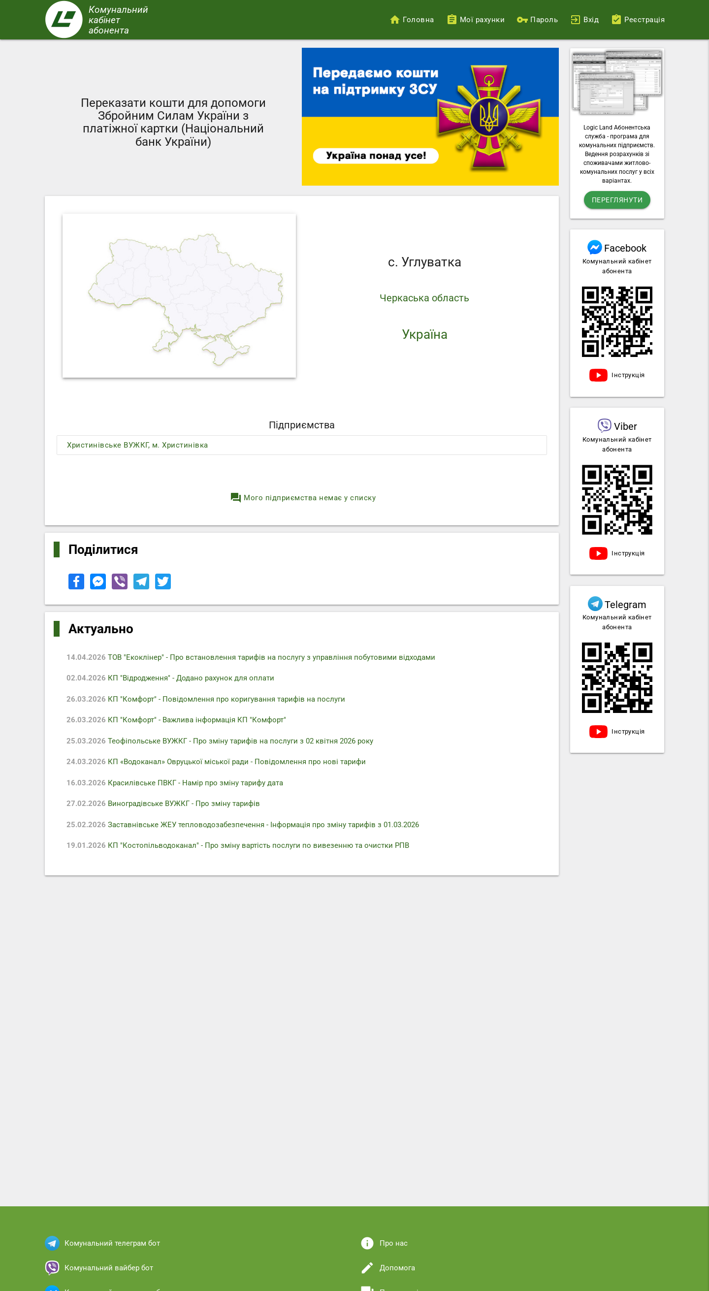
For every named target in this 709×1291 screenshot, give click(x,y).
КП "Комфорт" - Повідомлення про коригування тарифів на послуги (205, 699)
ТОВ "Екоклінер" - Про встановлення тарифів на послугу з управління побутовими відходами (250, 657)
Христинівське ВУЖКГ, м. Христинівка (137, 445)
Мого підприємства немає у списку (303, 498)
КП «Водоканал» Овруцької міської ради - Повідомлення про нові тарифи (216, 761)
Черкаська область (424, 298)
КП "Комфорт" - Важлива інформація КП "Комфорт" (176, 719)
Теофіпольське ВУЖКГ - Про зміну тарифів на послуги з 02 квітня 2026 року (219, 741)
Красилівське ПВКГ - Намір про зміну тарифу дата (174, 782)
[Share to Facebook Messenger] (99, 586)
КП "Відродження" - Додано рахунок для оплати (170, 678)
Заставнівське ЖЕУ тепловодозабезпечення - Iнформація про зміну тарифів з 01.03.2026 (242, 824)
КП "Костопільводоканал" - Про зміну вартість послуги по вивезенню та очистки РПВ (237, 845)
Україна (425, 334)
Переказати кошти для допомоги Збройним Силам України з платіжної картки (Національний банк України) (173, 122)
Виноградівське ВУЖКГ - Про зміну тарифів (163, 803)
